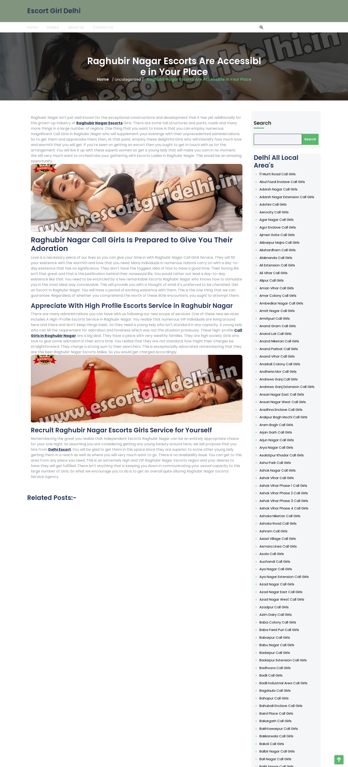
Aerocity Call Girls (275, 212)
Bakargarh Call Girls (277, 720)
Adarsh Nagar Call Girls (280, 189)
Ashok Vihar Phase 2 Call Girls (285, 493)
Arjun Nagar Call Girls (278, 440)
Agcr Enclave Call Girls (279, 227)
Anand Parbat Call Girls (280, 348)
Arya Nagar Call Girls (277, 447)
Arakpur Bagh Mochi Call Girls (285, 417)
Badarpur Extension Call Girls (284, 660)
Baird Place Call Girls (277, 713)
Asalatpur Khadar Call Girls (283, 455)
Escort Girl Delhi (54, 10)
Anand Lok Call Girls (277, 333)
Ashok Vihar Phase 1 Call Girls (284, 485)
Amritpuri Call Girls (276, 318)
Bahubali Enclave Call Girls (282, 705)
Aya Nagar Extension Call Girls (285, 576)
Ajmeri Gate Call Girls (278, 234)
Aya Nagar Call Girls (277, 569)
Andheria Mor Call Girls (279, 371)
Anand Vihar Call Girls (278, 356)
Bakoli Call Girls (273, 743)
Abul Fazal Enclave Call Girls (283, 181)
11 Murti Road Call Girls (279, 174)
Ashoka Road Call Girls (279, 523)
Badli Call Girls (272, 675)
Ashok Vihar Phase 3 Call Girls (285, 500)
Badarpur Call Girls (276, 652)
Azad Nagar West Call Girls (283, 599)
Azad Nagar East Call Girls (282, 591)
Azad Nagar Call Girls (278, 584)
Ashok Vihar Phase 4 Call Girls (285, 508)
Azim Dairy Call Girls (277, 614)
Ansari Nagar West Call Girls (284, 401)
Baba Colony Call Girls (279, 622)
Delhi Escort (59, 449)
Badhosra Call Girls (276, 667)
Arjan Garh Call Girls (277, 432)
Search (264, 123)
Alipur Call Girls (273, 280)
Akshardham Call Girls (279, 250)
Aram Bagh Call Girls (277, 424)
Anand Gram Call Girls (279, 326)
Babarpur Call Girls (276, 637)
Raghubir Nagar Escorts (99, 123)
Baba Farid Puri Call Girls (280, 629)
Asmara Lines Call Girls (279, 546)
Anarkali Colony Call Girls (281, 364)
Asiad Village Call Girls (279, 538)
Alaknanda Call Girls (277, 257)
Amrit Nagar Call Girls (278, 310)
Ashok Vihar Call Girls (278, 477)
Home (32, 27)
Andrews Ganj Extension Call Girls (288, 386)
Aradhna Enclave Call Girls (282, 409)
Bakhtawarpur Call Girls (280, 728)
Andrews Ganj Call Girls (280, 379)
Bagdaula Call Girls (276, 690)
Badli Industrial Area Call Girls (285, 683)
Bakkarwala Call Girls (278, 736)
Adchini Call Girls (274, 204)
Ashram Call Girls (275, 531)
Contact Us (103, 27)
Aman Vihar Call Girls (278, 288)
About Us (76, 27)
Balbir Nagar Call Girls (278, 751)
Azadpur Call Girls (275, 607)
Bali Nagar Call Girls (276, 759)
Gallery (52, 27)
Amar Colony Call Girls (279, 295)
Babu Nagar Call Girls (278, 645)
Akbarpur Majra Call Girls (281, 242)
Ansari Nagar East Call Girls (283, 394)
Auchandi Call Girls (276, 561)
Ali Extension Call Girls (278, 265)
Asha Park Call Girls (276, 462)
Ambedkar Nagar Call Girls (282, 303)
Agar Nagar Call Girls (278, 219)
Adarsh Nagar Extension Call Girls (288, 197)
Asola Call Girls (273, 553)
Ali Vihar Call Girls (275, 272)
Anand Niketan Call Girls (280, 341)
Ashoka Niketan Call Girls (281, 516)
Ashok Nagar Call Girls (279, 470)
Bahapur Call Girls (275, 698)
